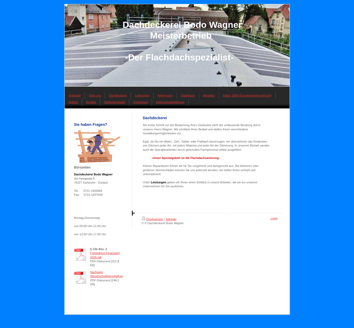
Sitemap (171, 219)
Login (274, 218)
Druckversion (152, 219)
